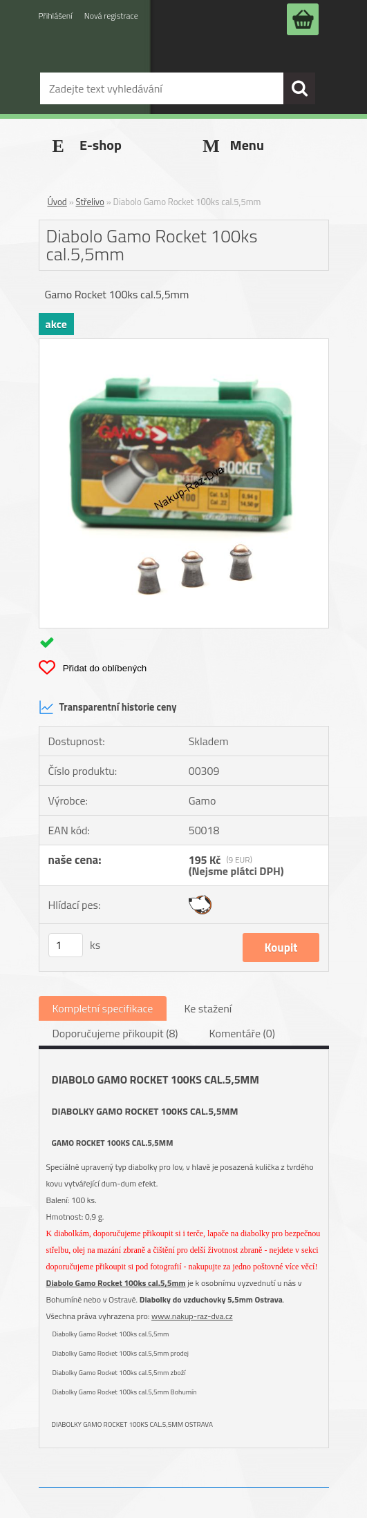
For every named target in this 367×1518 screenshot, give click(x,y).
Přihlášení (56, 15)
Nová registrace (111, 15)
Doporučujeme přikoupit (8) (115, 1033)
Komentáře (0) (242, 1033)
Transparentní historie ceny (108, 707)
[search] (299, 88)
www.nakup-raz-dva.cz (192, 1316)
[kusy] (65, 945)
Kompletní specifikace (103, 1008)
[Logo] (148, 57)
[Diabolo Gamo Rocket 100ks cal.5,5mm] (183, 344)
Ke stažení (208, 1008)
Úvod (57, 202)
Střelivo (90, 202)
